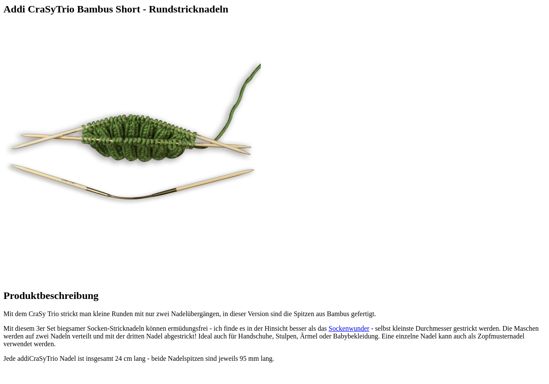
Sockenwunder (349, 328)
